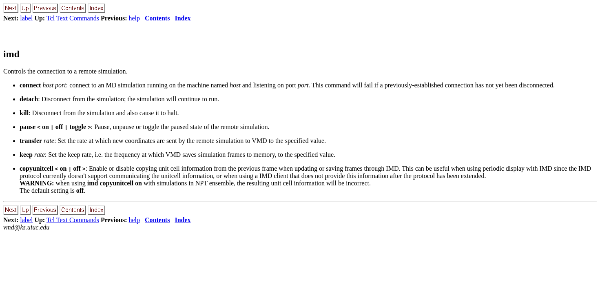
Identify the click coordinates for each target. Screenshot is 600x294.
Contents (157, 18)
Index (182, 18)
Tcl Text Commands (72, 18)
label (26, 18)
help (134, 18)
